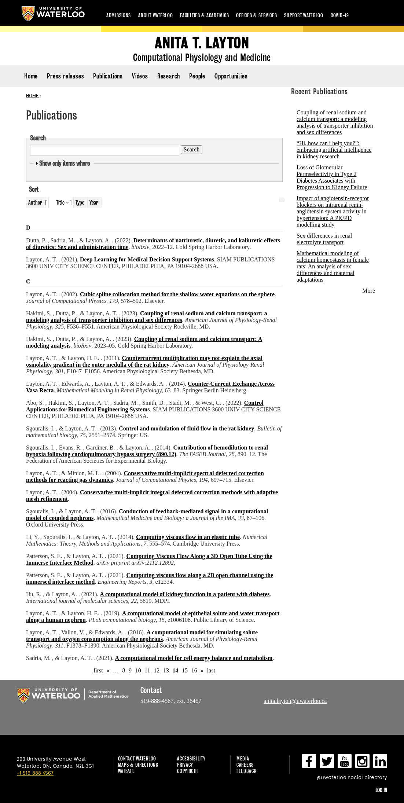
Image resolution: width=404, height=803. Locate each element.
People (197, 76)
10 (138, 670)
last (211, 670)
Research (168, 76)
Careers (245, 765)
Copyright (188, 771)
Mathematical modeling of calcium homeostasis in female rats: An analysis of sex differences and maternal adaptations (333, 266)
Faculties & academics (204, 15)
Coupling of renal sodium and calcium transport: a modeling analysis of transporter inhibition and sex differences (335, 122)
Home (31, 76)
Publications (108, 76)
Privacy (185, 765)
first (98, 670)
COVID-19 (340, 15)
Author (35, 202)
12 (156, 670)
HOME (32, 95)
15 (185, 670)
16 (194, 670)
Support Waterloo (303, 15)
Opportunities (230, 76)
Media (242, 758)
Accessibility (191, 758)
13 (166, 670)
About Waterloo (155, 15)
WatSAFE (126, 771)
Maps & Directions (138, 765)
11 (147, 670)
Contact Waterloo (137, 758)
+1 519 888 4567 (35, 772)
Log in (381, 790)
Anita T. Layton (202, 43)
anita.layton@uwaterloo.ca (295, 701)
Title (60, 202)
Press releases (65, 76)
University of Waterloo (53, 14)
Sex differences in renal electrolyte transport (324, 238)
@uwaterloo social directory (352, 777)
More (368, 290)
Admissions (118, 15)
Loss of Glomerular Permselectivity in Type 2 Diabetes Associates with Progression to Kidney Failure (332, 177)
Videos (140, 76)
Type (80, 202)
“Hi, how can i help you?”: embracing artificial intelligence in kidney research (334, 150)
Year (93, 202)
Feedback (246, 771)
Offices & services (256, 15)
